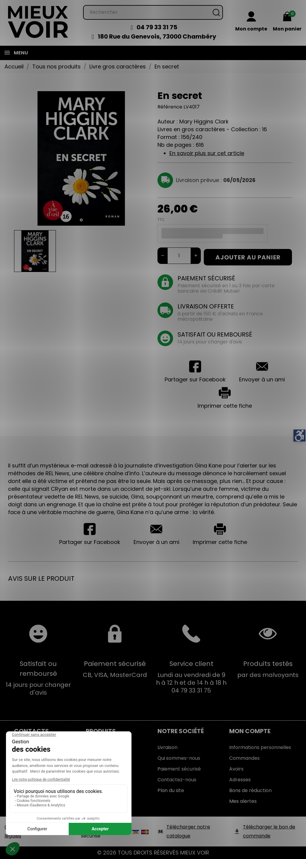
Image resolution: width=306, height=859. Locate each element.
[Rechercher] (153, 12)
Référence (169, 106)
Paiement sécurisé (179, 768)
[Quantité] (179, 255)
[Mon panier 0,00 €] (287, 22)
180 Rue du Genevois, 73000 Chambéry (157, 36)
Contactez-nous (176, 779)
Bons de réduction (250, 790)
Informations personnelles (260, 747)
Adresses (240, 779)
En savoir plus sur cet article (206, 153)
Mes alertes (243, 801)
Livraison (167, 747)
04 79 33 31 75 (157, 27)
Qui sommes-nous (178, 758)
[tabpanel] (81, 158)
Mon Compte (249, 731)
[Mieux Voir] (38, 21)
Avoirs (236, 768)
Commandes (244, 758)
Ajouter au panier (248, 257)
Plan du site (170, 790)
